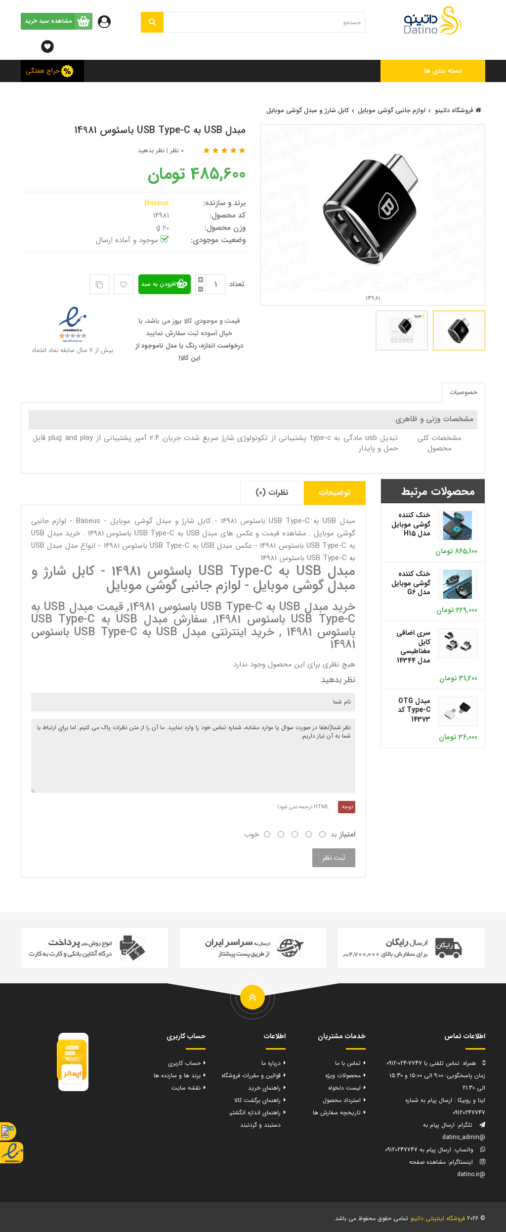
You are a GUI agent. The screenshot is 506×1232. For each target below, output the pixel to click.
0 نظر (177, 150)
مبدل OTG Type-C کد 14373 (414, 710)
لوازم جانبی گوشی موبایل (391, 110)
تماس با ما (348, 1063)
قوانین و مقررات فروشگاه (251, 1075)
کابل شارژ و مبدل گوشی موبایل (307, 110)
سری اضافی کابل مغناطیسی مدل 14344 (413, 646)
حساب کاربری (184, 1063)
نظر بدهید (151, 150)
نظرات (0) (272, 492)
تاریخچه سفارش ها (337, 1112)
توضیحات (334, 492)
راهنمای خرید (264, 1088)
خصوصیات (463, 392)
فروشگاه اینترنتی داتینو (437, 1218)
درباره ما (271, 1063)
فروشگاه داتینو (458, 110)
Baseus (158, 203)
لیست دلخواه (344, 1088)
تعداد (237, 284)
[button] (433, 71)
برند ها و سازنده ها (177, 1075)
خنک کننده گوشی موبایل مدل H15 (410, 524)
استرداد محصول (342, 1100)
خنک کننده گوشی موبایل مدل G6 (410, 583)
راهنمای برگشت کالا (257, 1100)
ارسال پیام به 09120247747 (418, 1149)
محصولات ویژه (343, 1075)
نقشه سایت (186, 1088)
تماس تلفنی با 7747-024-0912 (423, 1063)
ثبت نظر (333, 857)
